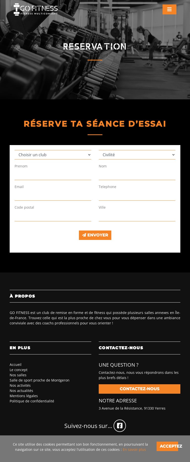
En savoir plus (134, 449)
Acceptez (169, 446)
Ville (102, 207)
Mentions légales (24, 395)
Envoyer (95, 235)
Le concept (18, 369)
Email (19, 186)
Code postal (24, 207)
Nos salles (18, 375)
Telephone (107, 186)
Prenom (21, 166)
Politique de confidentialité (32, 401)
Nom (103, 166)
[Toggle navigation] (169, 9)
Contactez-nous (139, 388)
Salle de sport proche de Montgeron (40, 380)
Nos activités (20, 385)
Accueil (16, 364)
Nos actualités (21, 390)
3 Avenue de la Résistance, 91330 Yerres (132, 408)
